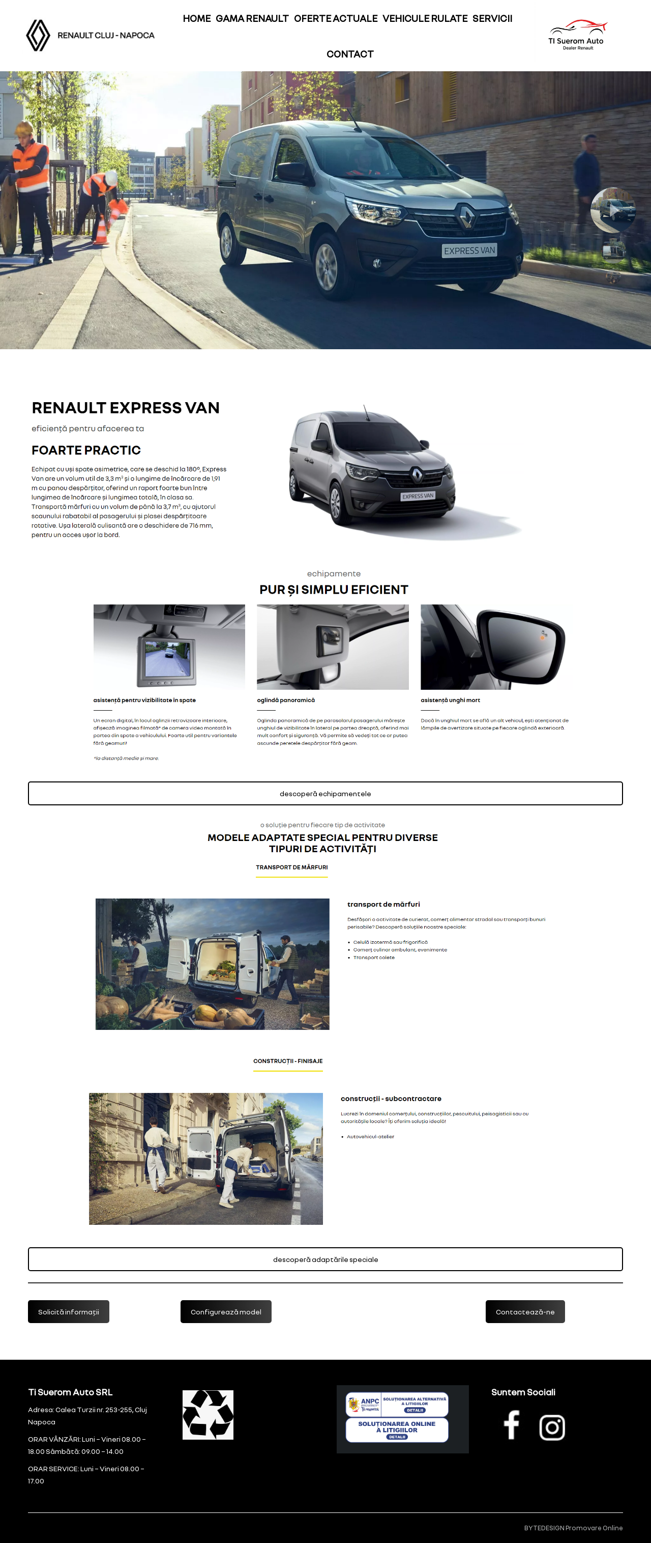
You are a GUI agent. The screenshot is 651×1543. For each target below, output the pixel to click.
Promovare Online (594, 1528)
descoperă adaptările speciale (325, 1259)
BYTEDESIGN (544, 1528)
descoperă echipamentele (325, 793)
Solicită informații (68, 1311)
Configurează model (226, 1311)
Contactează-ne (525, 1311)
